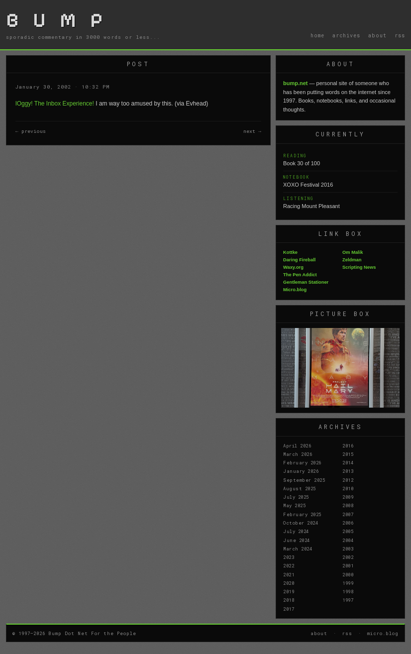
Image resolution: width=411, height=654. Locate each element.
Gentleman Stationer (305, 282)
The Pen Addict (300, 274)
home (317, 35)
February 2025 (302, 514)
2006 (347, 523)
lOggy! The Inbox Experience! (54, 103)
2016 (347, 445)
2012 (347, 480)
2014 (347, 462)
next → (252, 131)
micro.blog (383, 633)
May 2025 (294, 505)
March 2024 (297, 548)
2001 (347, 565)
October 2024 (300, 523)
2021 (288, 574)
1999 (347, 583)
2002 (347, 557)
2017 (288, 609)
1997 (347, 600)
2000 (347, 574)
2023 (288, 557)
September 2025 (304, 480)
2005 (347, 531)
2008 (347, 505)
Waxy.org (293, 267)
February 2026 (302, 462)
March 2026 (297, 454)
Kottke (290, 252)
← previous (30, 131)
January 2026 (300, 471)
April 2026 (297, 445)
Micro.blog (295, 289)
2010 (347, 488)
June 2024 (296, 540)
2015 (347, 454)
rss (400, 35)
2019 (288, 591)
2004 (347, 540)
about (377, 35)
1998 (347, 591)
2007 (347, 514)
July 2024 (296, 531)
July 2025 (296, 497)
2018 (288, 600)
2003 (347, 548)
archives (346, 35)
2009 (347, 497)
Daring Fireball (299, 259)
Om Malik (352, 252)
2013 (347, 471)
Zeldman (351, 259)
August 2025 (299, 488)
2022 (288, 565)
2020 (288, 583)
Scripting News (359, 267)
